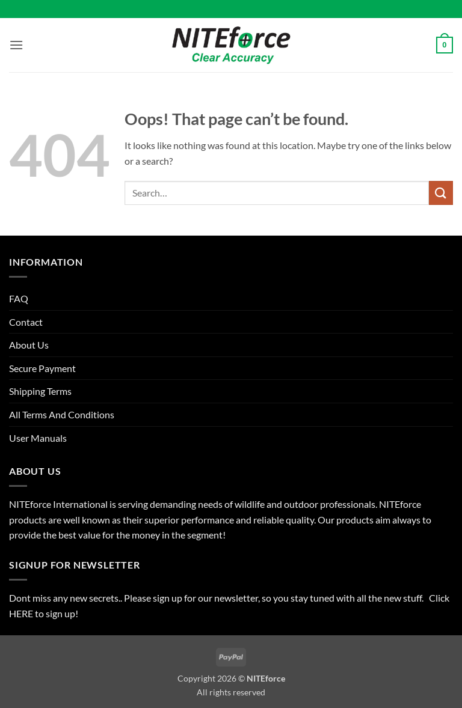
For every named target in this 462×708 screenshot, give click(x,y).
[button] (16, 45)
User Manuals (38, 438)
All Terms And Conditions (61, 414)
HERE (22, 613)
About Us (29, 344)
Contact (26, 322)
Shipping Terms (40, 391)
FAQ (18, 298)
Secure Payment (42, 368)
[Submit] (441, 192)
